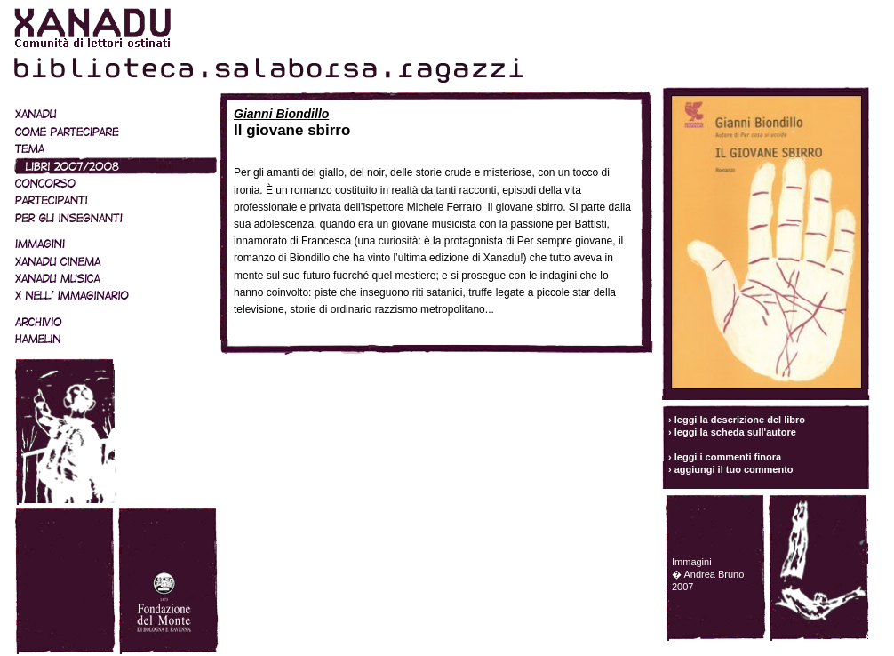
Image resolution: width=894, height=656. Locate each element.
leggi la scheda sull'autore (735, 432)
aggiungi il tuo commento (734, 469)
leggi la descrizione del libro (739, 419)
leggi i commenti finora (727, 457)
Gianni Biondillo (281, 114)
